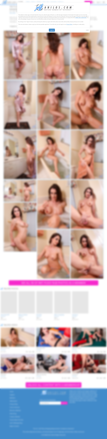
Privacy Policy (69, 24)
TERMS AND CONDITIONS (81, 17)
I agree (52, 30)
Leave (87, 30)
